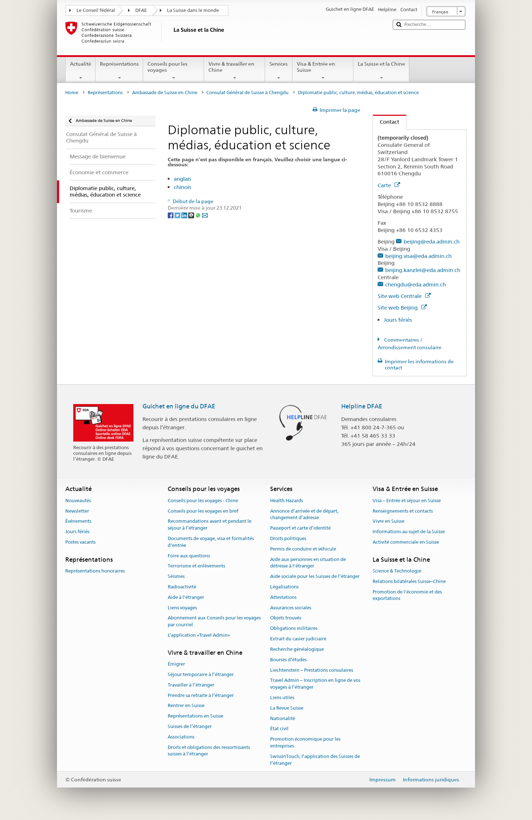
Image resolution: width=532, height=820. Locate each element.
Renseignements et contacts (403, 511)
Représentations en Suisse (195, 716)
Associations (181, 737)
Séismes (176, 576)
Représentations (119, 70)
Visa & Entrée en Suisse (323, 70)
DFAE (141, 10)
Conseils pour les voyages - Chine (203, 500)
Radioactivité (182, 586)
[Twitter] (178, 215)
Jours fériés (398, 319)
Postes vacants (80, 542)
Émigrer (176, 664)
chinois (182, 187)
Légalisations (284, 586)
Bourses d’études (288, 659)
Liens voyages (182, 607)
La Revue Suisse (286, 708)
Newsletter (77, 511)
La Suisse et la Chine (381, 70)
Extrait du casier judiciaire (298, 638)
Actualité (80, 70)
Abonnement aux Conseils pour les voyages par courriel (214, 621)
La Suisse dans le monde (193, 10)
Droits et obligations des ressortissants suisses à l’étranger (209, 751)
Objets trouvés (285, 618)
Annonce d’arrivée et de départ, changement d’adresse (304, 514)
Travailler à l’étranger (191, 685)
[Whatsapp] (198, 215)
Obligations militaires (293, 628)
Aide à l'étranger (186, 597)
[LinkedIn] (184, 215)
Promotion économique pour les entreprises (305, 742)
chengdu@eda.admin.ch (415, 284)
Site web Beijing (402, 307)
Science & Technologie (397, 571)
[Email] (205, 215)
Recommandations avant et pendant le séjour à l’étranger (209, 525)
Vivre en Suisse (388, 521)
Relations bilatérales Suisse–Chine (409, 581)
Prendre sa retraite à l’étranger (201, 695)
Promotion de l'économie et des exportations (407, 595)
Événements (78, 521)
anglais (182, 178)
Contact (386, 121)
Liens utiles (282, 697)
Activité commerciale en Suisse (406, 542)
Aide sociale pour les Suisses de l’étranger (315, 576)
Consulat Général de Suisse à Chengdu (247, 92)
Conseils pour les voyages (174, 70)
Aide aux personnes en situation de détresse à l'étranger (308, 563)
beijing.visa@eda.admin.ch (418, 256)
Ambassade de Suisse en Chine (164, 92)
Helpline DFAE (361, 406)
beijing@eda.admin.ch (432, 241)
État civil (279, 729)
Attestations (283, 597)
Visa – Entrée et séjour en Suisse (407, 500)
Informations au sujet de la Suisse (409, 531)
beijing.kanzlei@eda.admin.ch (422, 270)
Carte (389, 185)
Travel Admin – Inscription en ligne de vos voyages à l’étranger (315, 684)
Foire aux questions (189, 555)
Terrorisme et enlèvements (196, 566)
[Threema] (191, 215)
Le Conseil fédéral (95, 10)
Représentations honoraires (95, 571)
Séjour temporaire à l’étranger (201, 674)
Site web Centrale (404, 296)
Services (278, 70)
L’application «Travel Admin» (199, 635)
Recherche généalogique (297, 649)
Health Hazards (286, 500)
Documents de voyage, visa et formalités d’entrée (211, 542)
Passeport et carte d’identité (300, 528)
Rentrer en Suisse (186, 706)
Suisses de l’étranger (190, 726)
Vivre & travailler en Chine (235, 70)
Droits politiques (288, 538)
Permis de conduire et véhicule (303, 549)
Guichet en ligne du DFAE (178, 406)
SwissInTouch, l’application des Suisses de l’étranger (315, 760)
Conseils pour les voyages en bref (203, 511)
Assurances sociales (290, 607)
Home (71, 92)
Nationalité (282, 718)
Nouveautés (78, 500)
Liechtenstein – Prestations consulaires (311, 670)
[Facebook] (171, 215)
